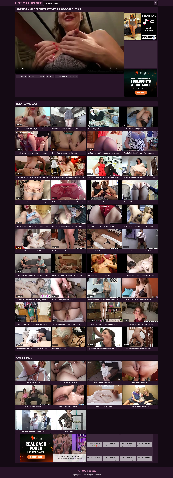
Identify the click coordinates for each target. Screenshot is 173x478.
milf (33, 76)
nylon (74, 76)
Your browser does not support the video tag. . (69, 43)
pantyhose (62, 76)
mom (42, 76)
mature (23, 76)
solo (51, 76)
